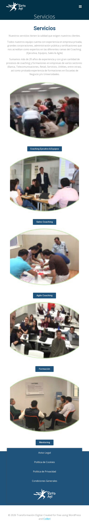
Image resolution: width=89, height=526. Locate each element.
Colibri (47, 518)
